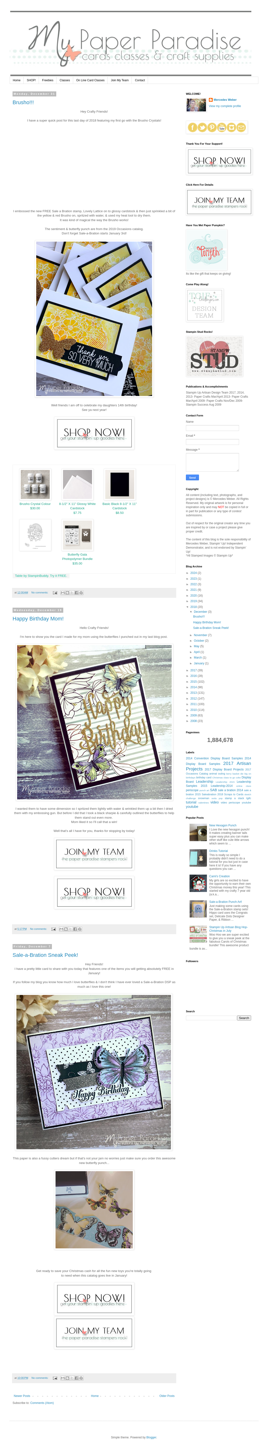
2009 (194, 715)
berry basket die (234, 773)
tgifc (248, 798)
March (198, 657)
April (197, 652)
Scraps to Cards (233, 794)
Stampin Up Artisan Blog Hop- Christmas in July (228, 928)
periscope (192, 790)
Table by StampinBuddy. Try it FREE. (41, 576)
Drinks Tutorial (218, 851)
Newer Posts (22, 1396)
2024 (194, 573)
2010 (194, 710)
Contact (140, 80)
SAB (213, 790)
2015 (194, 681)
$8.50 (120, 513)
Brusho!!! (23, 102)
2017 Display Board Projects (224, 769)
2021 (194, 590)
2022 (194, 584)
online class (243, 786)
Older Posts (167, 1396)
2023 (194, 578)
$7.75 (77, 513)
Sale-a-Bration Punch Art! (225, 902)
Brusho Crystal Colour (35, 504)
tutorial (191, 802)
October (199, 640)
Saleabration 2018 (212, 794)
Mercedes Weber (225, 100)
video (215, 802)
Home (17, 80)
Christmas (217, 777)
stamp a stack (234, 798)
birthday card (203, 777)
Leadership (204, 781)
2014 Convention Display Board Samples (214, 758)
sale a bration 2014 (230, 790)
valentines (203, 802)
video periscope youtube (236, 802)
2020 (194, 595)
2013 (194, 692)
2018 (194, 607)
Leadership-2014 (222, 786)
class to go (229, 777)
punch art (204, 790)
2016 (194, 676)
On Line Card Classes (90, 80)
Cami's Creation (219, 876)
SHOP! (31, 80)
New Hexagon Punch (223, 825)
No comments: (40, 592)
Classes (65, 80)
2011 (194, 704)
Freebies (47, 80)
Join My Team (120, 80)
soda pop (217, 798)
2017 (194, 670)
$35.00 (77, 563)
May (197, 646)
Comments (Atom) (42, 1403)
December (201, 611)
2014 (194, 687)
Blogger (151, 1437)
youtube (192, 807)
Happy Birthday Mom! (38, 619)
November (201, 635)
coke (238, 777)
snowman (203, 798)
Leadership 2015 (225, 782)
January (199, 663)
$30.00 (35, 508)
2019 (194, 601)
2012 (194, 698)
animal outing (217, 773)
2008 (194, 721)
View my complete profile (225, 106)
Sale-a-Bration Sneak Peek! (45, 955)
